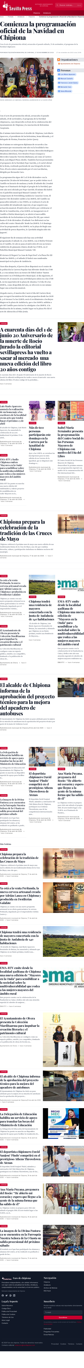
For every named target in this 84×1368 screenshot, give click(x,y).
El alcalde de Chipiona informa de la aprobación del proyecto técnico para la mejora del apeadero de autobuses (20, 1081)
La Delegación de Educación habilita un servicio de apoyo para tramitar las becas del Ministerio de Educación (13, 758)
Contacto (5, 1323)
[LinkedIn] (14, 1295)
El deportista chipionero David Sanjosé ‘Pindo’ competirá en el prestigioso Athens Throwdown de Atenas (41, 784)
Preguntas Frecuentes (51, 1332)
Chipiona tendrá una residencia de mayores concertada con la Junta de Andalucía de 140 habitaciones (41, 610)
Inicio (2, 17)
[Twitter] (6, 1295)
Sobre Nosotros (7, 1305)
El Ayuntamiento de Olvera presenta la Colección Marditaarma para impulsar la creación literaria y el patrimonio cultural (12, 637)
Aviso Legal (6, 1320)
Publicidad (47, 1329)
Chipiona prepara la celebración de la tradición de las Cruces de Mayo (19, 857)
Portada (10, 17)
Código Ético (6, 1308)
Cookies (63, 1344)
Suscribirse (63, 1317)
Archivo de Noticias (50, 1288)
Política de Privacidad (9, 1311)
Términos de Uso (8, 1317)
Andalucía (47, 13)
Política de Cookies (8, 1314)
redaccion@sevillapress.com (25, 1345)
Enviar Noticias (49, 1334)
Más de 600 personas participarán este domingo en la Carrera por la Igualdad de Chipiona (40, 438)
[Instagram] (10, 1295)
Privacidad (55, 1344)
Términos (71, 1344)
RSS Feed (47, 1291)
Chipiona (36, 13)
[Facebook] (3, 1295)
